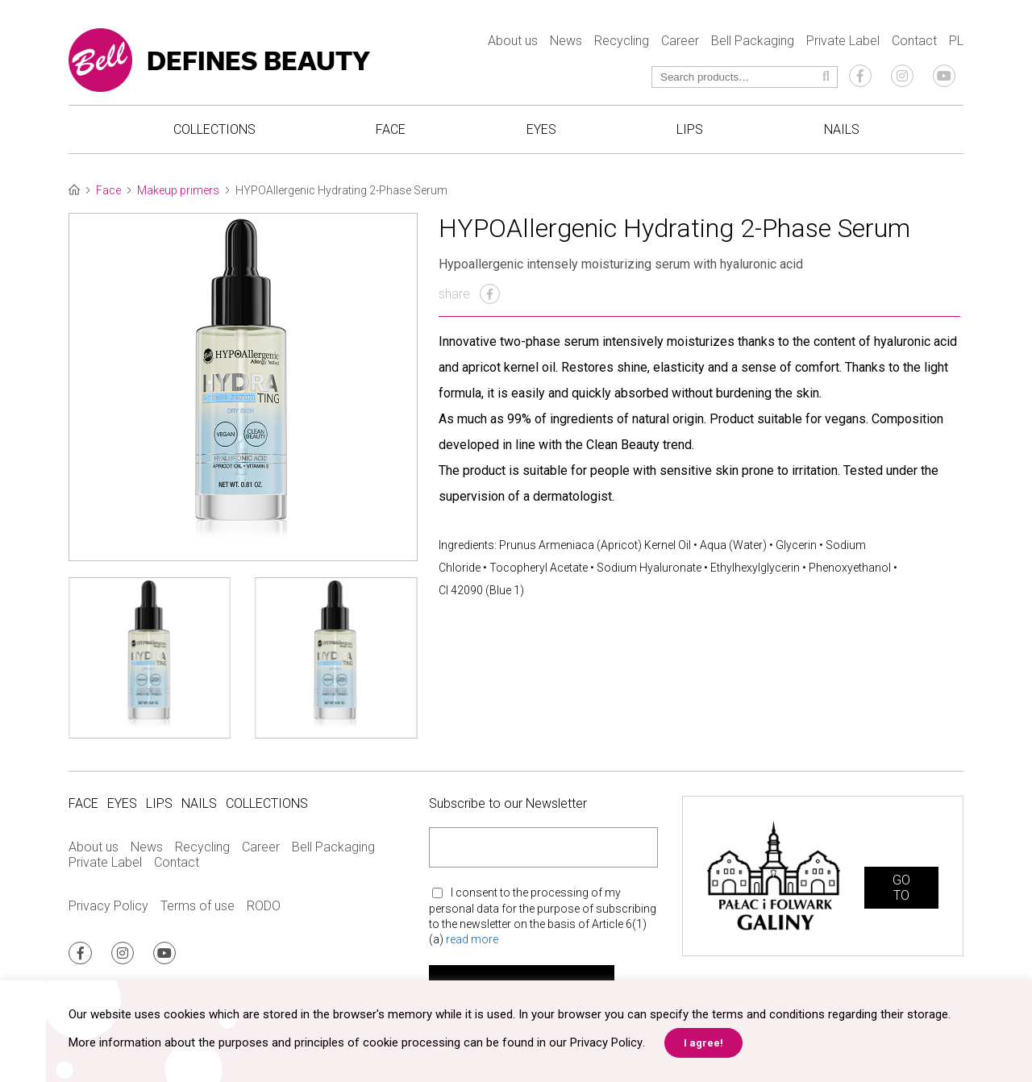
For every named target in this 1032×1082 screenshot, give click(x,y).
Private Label (843, 40)
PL (956, 40)
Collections (214, 129)
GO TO (901, 887)
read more (472, 939)
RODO (264, 905)
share (469, 294)
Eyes (541, 129)
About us (513, 40)
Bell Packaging (752, 40)
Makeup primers (178, 190)
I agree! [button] (702, 1043)
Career (680, 40)
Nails (841, 129)
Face (391, 129)
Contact (914, 40)
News (566, 40)
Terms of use (197, 905)
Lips (689, 129)
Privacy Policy (108, 905)
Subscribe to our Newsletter (508, 803)
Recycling (621, 40)
